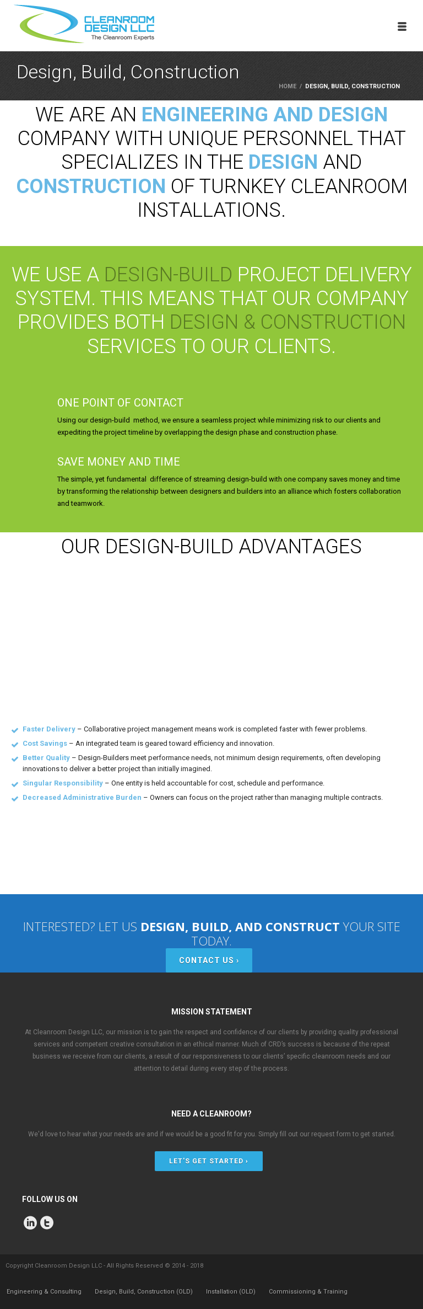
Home (287, 86)
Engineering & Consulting (44, 1291)
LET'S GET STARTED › (208, 1161)
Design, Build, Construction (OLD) (144, 1291)
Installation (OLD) (231, 1291)
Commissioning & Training (308, 1291)
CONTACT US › (209, 960)
